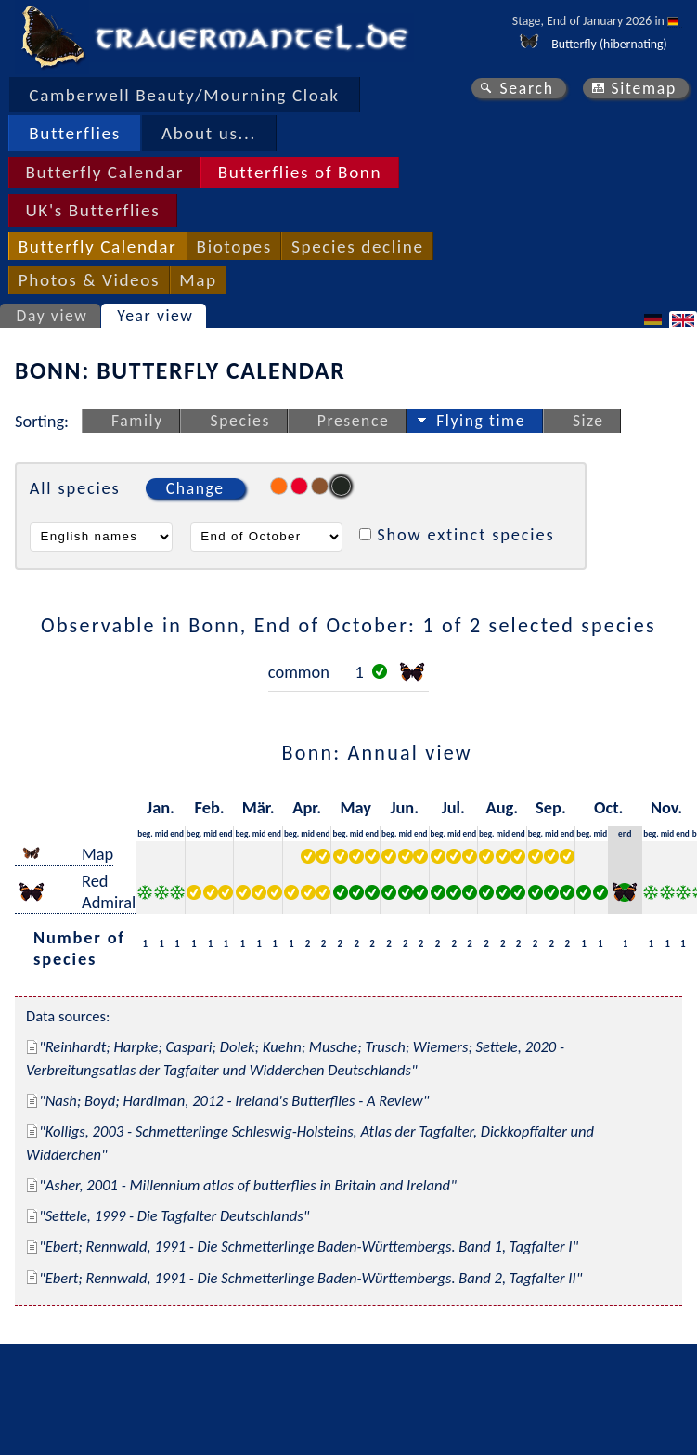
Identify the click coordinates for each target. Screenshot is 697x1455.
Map (197, 280)
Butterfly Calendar (104, 172)
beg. (144, 833)
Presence (353, 420)
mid (162, 833)
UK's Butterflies (92, 210)
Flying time (480, 420)
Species (240, 420)
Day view (52, 315)
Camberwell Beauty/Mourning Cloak (184, 95)
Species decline (357, 246)
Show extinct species (465, 534)
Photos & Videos (89, 280)
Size (588, 420)
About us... (208, 133)
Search (526, 88)
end (177, 833)
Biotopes (234, 246)
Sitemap (644, 88)
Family (137, 420)
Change (195, 488)
